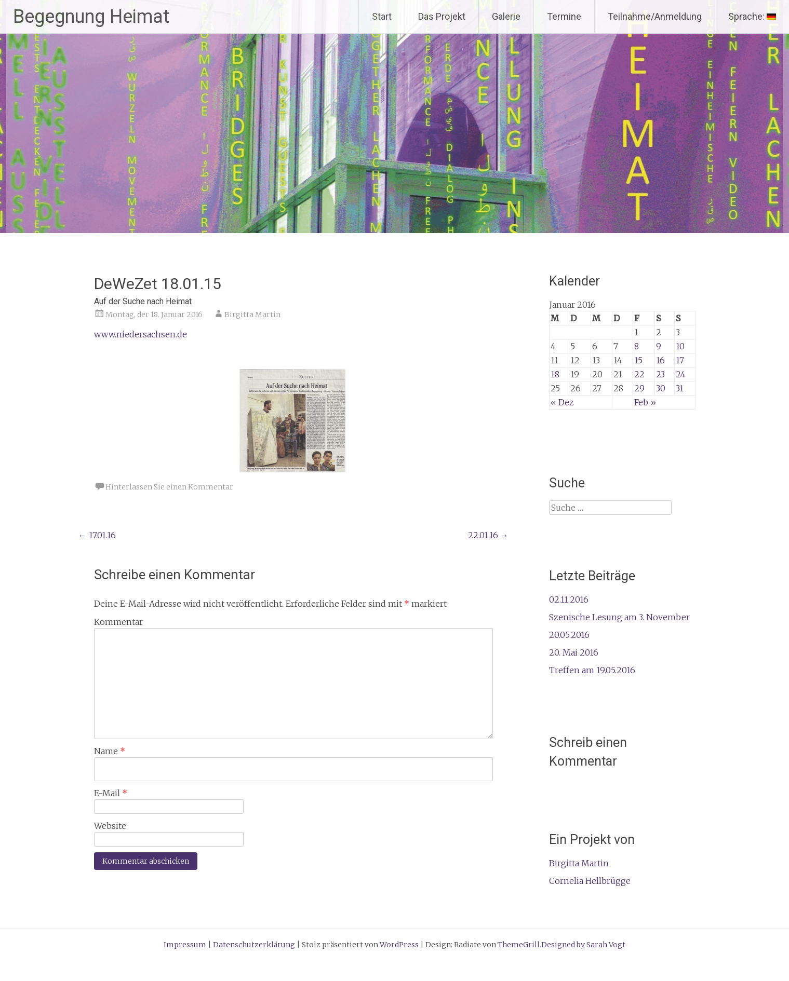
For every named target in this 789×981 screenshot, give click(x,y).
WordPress (399, 944)
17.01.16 (97, 535)
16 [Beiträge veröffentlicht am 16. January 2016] (660, 360)
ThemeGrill (519, 944)
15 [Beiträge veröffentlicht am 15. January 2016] (638, 360)
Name (109, 751)
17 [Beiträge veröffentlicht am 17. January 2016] (680, 360)
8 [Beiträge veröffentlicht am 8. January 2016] (636, 346)
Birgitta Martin (252, 314)
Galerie (506, 16)
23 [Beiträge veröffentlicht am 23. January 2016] (660, 374)
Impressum (185, 944)
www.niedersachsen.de (140, 334)
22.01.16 (488, 535)
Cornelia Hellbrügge (590, 881)
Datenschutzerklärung (254, 944)
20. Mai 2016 (573, 652)
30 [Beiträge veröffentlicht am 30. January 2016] (660, 388)
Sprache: (752, 16)
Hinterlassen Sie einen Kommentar (169, 487)
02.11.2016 (569, 599)
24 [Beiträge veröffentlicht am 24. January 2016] (681, 374)
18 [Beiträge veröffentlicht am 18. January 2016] (555, 374)
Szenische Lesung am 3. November (619, 617)
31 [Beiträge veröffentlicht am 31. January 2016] (680, 388)
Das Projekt (441, 16)
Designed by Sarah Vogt (583, 944)
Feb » (645, 402)
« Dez (562, 402)
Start (382, 16)
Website (110, 826)
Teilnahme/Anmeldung (655, 16)
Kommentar (118, 622)
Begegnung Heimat (91, 17)
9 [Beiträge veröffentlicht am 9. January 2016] (658, 346)
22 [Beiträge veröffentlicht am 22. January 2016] (639, 374)
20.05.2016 (569, 635)
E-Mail (110, 793)
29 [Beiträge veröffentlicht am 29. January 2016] (639, 388)
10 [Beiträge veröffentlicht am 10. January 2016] (680, 346)
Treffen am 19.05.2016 (592, 670)
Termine (564, 16)
